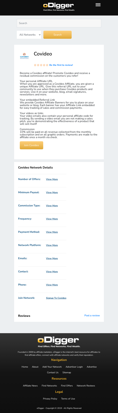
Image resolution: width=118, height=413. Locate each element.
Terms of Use (68, 399)
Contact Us (53, 372)
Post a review (92, 315)
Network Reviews (86, 386)
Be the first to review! (61, 65)
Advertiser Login (74, 367)
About (35, 367)
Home (25, 367)
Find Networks (49, 386)
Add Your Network (52, 367)
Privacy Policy (50, 399)
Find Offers (67, 386)
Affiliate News (30, 386)
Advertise (92, 367)
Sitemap (66, 372)
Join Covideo (31, 145)
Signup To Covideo (56, 298)
